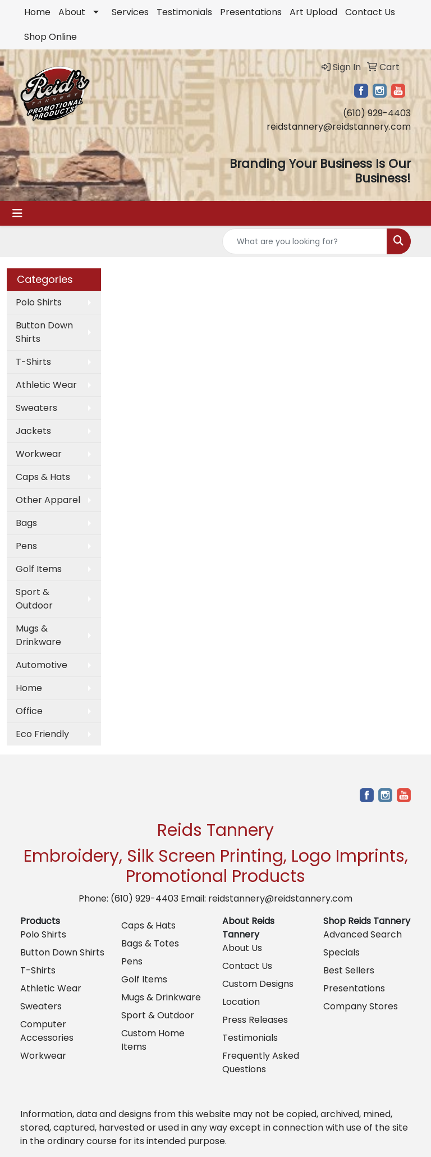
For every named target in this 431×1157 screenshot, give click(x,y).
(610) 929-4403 (377, 113)
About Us (242, 947)
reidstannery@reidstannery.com (339, 126)
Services (130, 12)
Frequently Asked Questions (260, 1062)
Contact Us (370, 12)
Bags (26, 522)
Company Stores (360, 1006)
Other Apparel (48, 499)
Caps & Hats (43, 476)
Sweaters (36, 407)
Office (29, 711)
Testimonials (184, 12)
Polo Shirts (39, 302)
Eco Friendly (42, 734)
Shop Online (50, 36)
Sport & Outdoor (34, 599)
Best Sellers (348, 970)
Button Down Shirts (44, 332)
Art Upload (313, 12)
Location (241, 1001)
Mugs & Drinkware (38, 635)
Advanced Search (362, 934)
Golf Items (39, 569)
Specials (341, 952)
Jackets (33, 430)
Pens (26, 545)
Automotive (41, 664)
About (71, 12)
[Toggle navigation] (17, 213)
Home (37, 12)
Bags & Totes (150, 943)
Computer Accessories (47, 1031)
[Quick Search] (304, 241)
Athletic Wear (46, 384)
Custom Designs (258, 983)
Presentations (251, 12)
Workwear (39, 453)
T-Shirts (33, 361)
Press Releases (255, 1019)
